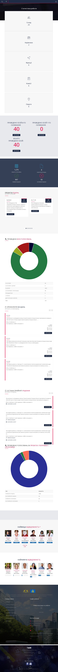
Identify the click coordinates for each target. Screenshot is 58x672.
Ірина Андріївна (41, 539)
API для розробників (29, 655)
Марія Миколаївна (8, 539)
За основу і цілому (10, 285)
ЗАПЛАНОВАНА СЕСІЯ (11, 607)
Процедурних (9, 293)
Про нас (28, 658)
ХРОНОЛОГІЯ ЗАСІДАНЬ (11, 615)
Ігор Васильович (50, 572)
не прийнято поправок (11, 501)
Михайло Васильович (25, 572)
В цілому (7, 288)
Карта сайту (41, 612)
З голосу (7, 295)
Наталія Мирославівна (33, 572)
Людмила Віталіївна (8, 572)
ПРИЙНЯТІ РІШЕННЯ (10, 612)
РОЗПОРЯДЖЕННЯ (10, 618)
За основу (8, 283)
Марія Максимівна (33, 539)
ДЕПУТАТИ (8, 621)
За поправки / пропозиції (12, 290)
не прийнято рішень (10, 496)
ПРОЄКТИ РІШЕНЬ (10, 604)
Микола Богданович (50, 539)
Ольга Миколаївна (16, 572)
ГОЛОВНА (8, 601)
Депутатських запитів (11, 298)
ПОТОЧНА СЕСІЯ (10, 610)
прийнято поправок (10, 498)
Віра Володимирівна (25, 539)
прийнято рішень (10, 493)
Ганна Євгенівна (16, 539)
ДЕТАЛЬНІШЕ (16, 135)
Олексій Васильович (41, 572)
